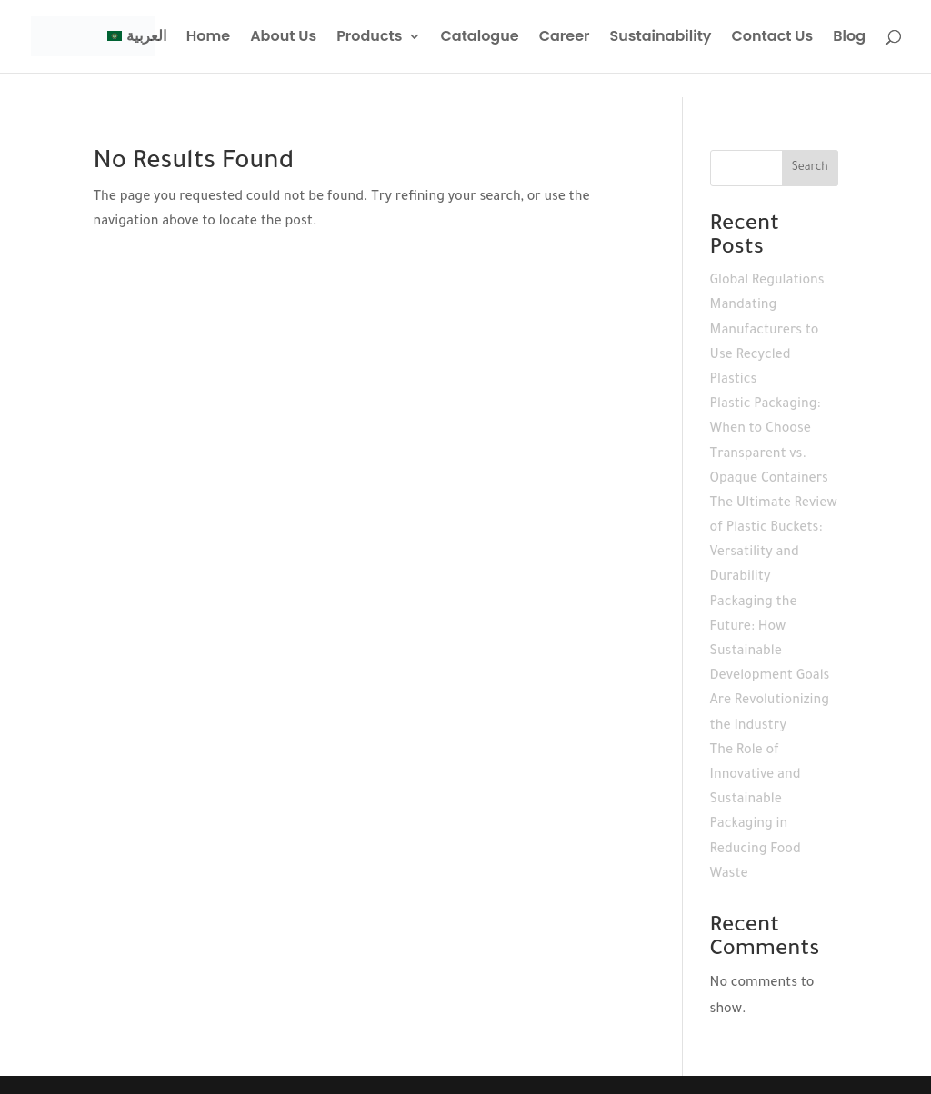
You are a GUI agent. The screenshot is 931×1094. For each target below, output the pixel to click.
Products (369, 38)
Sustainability (660, 38)
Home (208, 38)
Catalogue (480, 38)
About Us (283, 38)
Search (810, 168)
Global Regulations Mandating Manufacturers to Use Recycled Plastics (767, 331)
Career (564, 38)
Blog (849, 38)
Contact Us (773, 38)
